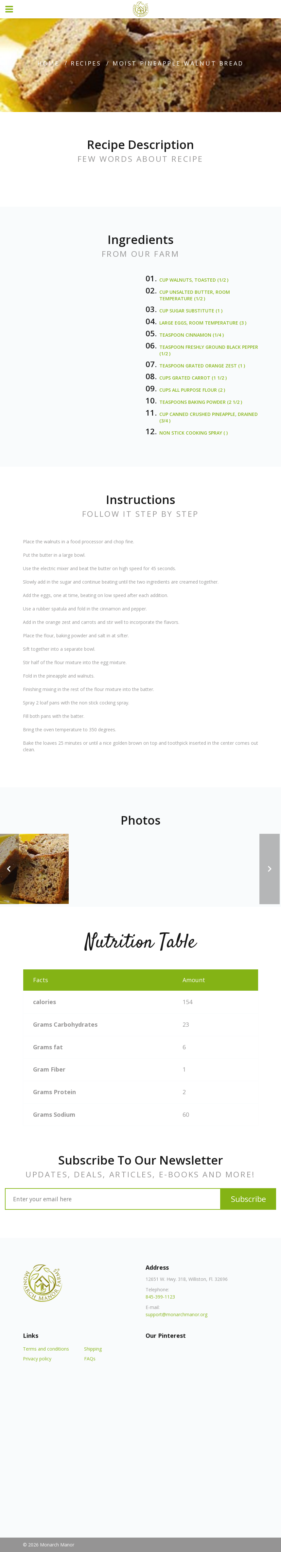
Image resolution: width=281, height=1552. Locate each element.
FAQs (90, 1359)
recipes (86, 63)
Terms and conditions (46, 1349)
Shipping (93, 1349)
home (48, 63)
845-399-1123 (160, 1297)
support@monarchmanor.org (176, 1314)
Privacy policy (37, 1359)
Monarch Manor (57, 1545)
